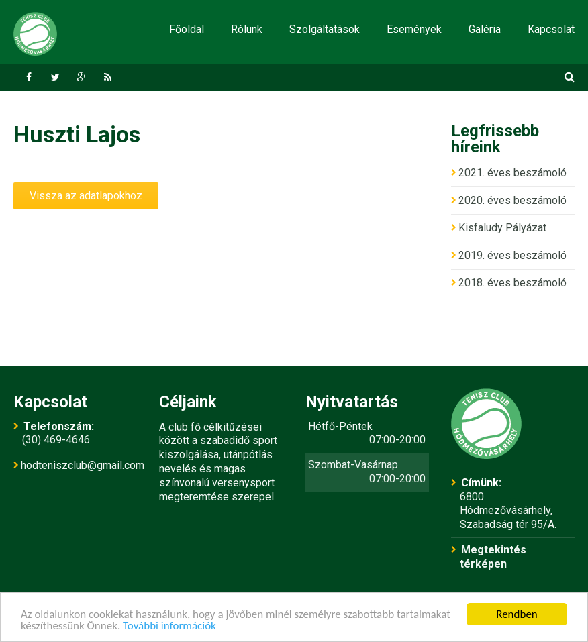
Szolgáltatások (324, 29)
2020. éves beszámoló (512, 200)
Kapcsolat (551, 29)
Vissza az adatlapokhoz (86, 195)
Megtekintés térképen (493, 556)
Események (414, 29)
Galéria (485, 29)
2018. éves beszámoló (512, 282)
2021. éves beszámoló (512, 172)
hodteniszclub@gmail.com (82, 465)
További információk (169, 626)
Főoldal (186, 29)
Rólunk (246, 29)
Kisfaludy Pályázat (502, 227)
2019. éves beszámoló (512, 255)
